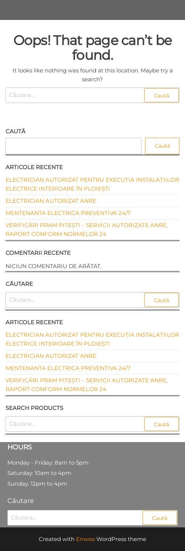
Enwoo (85, 539)
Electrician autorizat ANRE (51, 200)
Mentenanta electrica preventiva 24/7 (68, 212)
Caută (15, 131)
